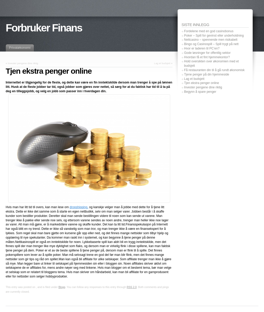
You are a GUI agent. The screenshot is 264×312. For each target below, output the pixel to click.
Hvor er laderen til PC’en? (201, 48)
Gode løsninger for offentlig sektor (207, 53)
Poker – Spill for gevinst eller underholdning (214, 35)
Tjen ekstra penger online (201, 83)
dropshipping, (79, 207)
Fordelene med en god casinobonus (208, 31)
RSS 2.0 (132, 287)
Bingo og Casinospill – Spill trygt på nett (211, 44)
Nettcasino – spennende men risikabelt (210, 39)
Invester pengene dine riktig (23, 63)
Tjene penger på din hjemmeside (206, 74)
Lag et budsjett (162, 63)
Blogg (62, 287)
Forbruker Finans (44, 28)
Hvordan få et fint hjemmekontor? (207, 57)
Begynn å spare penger (200, 92)
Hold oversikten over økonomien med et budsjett (211, 64)
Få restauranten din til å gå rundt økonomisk (214, 70)
